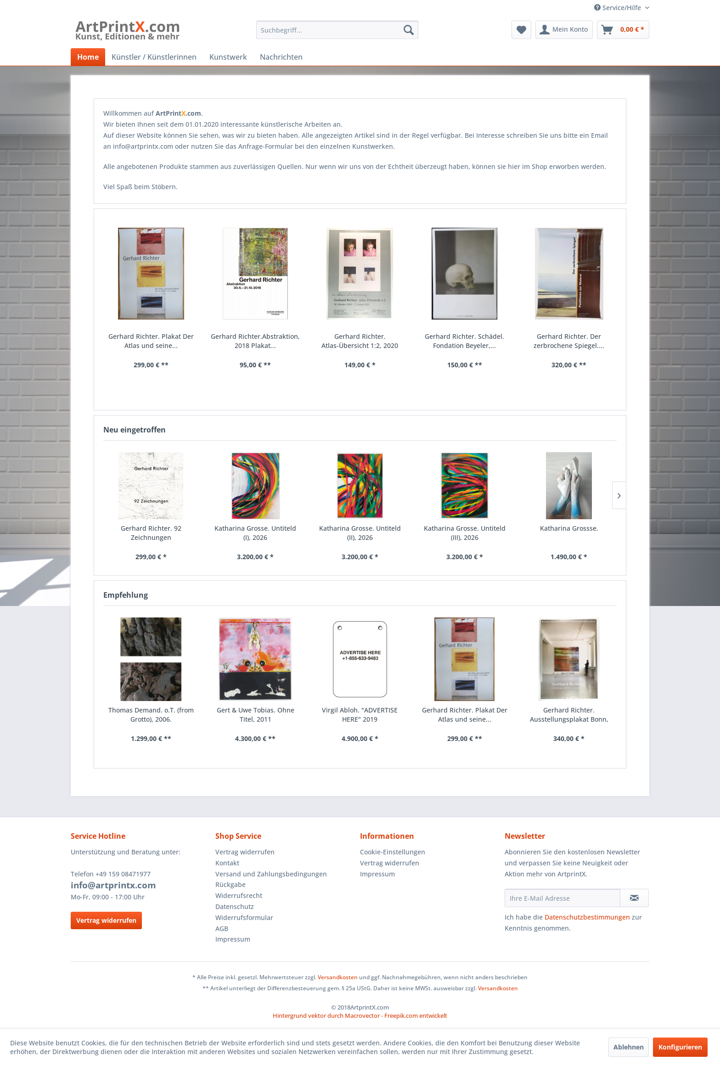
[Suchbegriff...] (337, 30)
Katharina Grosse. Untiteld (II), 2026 (360, 533)
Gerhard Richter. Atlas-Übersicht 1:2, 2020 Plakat (359, 341)
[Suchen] (408, 30)
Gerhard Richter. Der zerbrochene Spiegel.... (569, 341)
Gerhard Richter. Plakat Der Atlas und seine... (464, 715)
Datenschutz (234, 906)
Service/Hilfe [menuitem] (618, 7)
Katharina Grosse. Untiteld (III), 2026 (465, 533)
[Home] (88, 57)
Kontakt (227, 862)
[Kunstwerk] (228, 57)
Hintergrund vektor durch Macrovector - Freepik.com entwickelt (360, 1015)
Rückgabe (230, 884)
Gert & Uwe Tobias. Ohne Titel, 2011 (255, 715)
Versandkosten (338, 977)
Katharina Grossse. (569, 528)
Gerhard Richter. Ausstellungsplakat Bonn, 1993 (569, 715)
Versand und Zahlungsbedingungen (271, 874)
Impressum (232, 939)
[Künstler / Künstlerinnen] (154, 57)
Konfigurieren (680, 1047)
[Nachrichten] (281, 57)
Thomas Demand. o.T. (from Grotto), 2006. (151, 715)
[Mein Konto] (564, 30)
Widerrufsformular (244, 917)
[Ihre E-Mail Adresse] (562, 898)
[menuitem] (337, 30)
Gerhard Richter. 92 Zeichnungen (151, 533)
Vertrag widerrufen (106, 920)
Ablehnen (628, 1047)
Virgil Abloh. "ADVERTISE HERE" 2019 (360, 715)
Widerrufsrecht (238, 895)
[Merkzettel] (521, 30)
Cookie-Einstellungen (392, 851)
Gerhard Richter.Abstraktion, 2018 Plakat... (255, 341)
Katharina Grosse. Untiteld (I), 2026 (255, 533)
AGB (221, 928)
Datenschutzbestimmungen (587, 917)
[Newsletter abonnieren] (634, 898)
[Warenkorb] (623, 30)
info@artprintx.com (113, 885)
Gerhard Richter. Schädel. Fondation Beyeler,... (464, 341)
